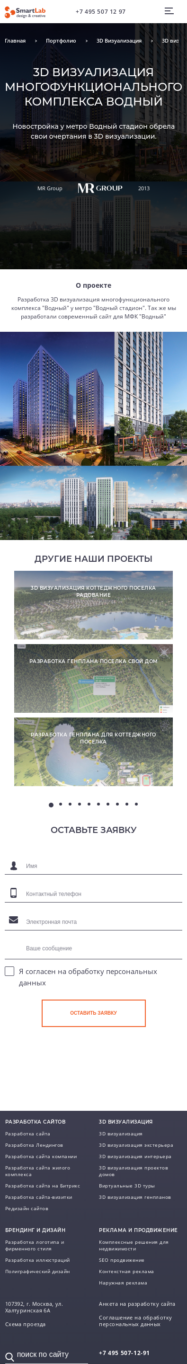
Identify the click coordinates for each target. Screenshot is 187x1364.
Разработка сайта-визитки (38, 1197)
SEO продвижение (122, 1260)
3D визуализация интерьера (135, 1156)
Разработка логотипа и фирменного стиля (34, 1245)
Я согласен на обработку (88, 976)
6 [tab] (98, 804)
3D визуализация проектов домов (133, 1171)
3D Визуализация (119, 40)
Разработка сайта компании (41, 1156)
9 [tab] (126, 804)
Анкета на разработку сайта (137, 1304)
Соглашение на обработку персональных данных (135, 1321)
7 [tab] (108, 804)
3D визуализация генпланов (135, 1197)
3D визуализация (121, 1133)
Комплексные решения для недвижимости (134, 1245)
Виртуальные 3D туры (127, 1185)
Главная (15, 40)
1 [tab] (51, 805)
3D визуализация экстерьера (136, 1145)
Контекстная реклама (126, 1271)
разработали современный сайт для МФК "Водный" (93, 316)
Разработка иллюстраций (37, 1260)
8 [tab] (117, 804)
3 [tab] (70, 804)
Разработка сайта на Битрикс (42, 1185)
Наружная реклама (123, 1282)
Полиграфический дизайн (37, 1271)
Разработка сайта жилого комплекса (38, 1171)
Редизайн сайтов (27, 1208)
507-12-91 (124, 1353)
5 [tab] (89, 804)
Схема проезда (25, 1324)
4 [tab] (79, 804)
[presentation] (114, 1060)
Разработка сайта (28, 1133)
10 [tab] (136, 804)
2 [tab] (60, 804)
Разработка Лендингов (34, 1145)
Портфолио (61, 40)
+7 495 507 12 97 (101, 12)
